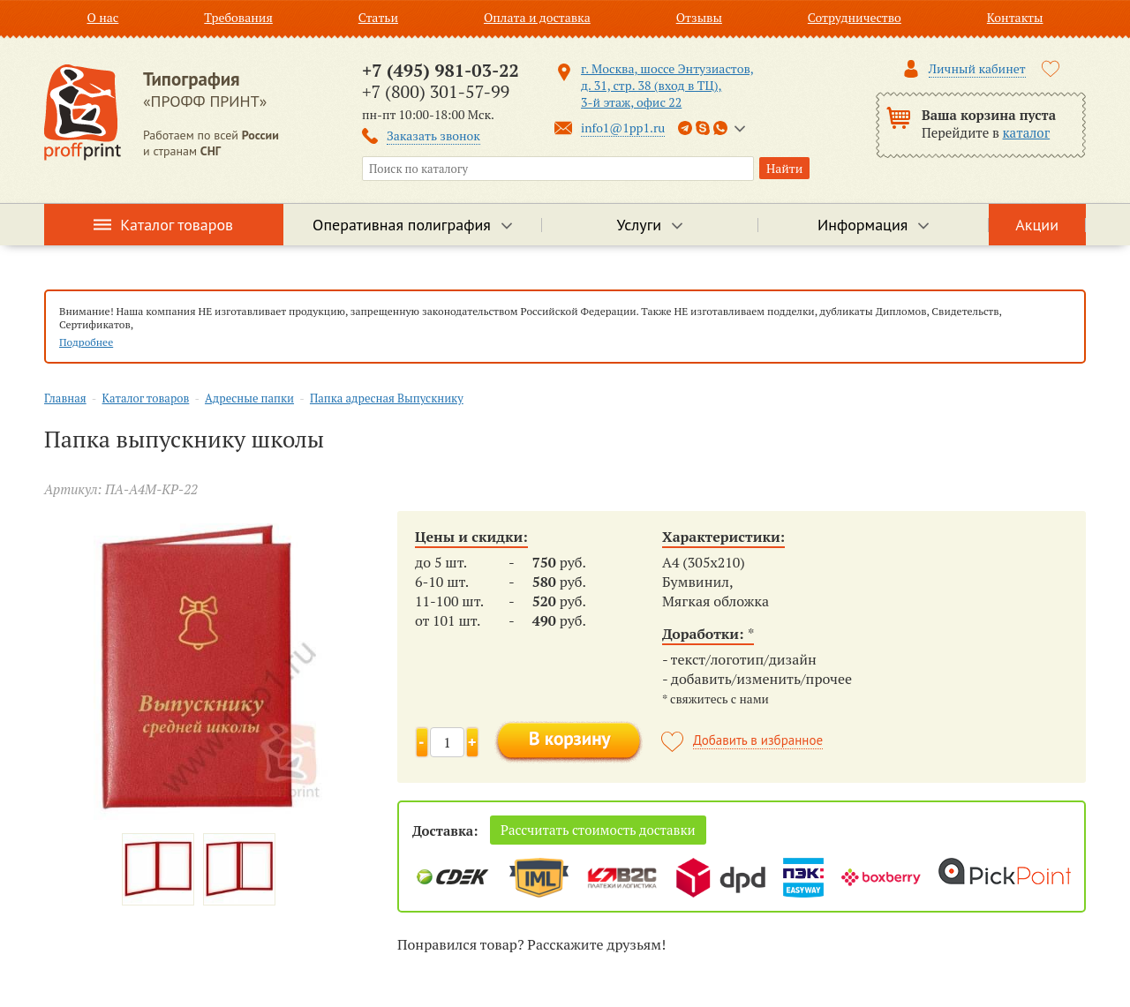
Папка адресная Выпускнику (386, 398)
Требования (238, 17)
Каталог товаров (176, 224)
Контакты (1015, 17)
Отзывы (699, 17)
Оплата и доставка (537, 17)
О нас (102, 17)
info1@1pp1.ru (623, 127)
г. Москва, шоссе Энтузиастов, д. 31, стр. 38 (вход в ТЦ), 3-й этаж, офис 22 (667, 85)
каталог (1027, 132)
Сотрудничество (854, 17)
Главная (65, 398)
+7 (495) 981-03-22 (440, 70)
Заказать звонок (433, 135)
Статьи (378, 17)
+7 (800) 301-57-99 (435, 91)
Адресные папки (249, 398)
